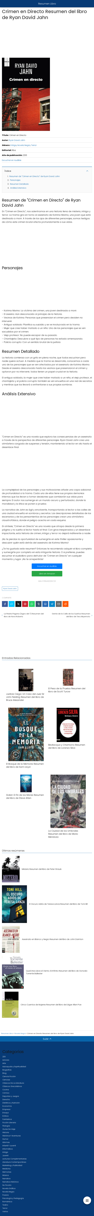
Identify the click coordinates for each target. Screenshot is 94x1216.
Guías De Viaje (8, 1129)
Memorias (6, 1172)
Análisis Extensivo (18, 188)
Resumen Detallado (19, 184)
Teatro (5, 1205)
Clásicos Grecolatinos (12, 1086)
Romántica (7, 1201)
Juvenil (5, 1155)
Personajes (15, 180)
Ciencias (6, 1080)
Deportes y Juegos (10, 1096)
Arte (4, 1063)
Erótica (5, 1116)
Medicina (6, 1168)
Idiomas (6, 1142)
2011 (4, 1056)
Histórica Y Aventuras (11, 1136)
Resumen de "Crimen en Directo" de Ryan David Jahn (34, 176)
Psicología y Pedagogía (13, 1198)
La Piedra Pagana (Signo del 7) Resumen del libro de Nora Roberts (24, 615)
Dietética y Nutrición (11, 1103)
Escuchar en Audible (11, 160)
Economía (7, 1106)
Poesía (5, 1195)
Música (5, 1175)
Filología (6, 1126)
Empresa (6, 1109)
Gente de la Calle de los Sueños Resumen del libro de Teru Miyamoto (71, 615)
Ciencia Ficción (9, 1076)
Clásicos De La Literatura (13, 1083)
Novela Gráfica (8, 1188)
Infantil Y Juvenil (9, 1145)
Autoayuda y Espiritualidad (14, 1066)
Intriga (14, 145)
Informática (7, 1149)
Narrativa (6, 1178)
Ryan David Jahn (17, 140)
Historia (5, 1132)
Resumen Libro (47, 3)
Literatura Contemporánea (14, 1162)
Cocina (5, 1089)
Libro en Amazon (47, 573)
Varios (5, 1211)
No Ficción (6, 1185)
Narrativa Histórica (10, 1182)
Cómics (5, 1093)
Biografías (7, 1070)
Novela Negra (23, 145)
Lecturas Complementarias (14, 1159)
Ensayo (5, 1112)
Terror (34, 145)
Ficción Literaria (9, 1122)
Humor (5, 1139)
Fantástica (7, 1119)
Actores (5, 1060)
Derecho (6, 1099)
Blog (4, 1073)
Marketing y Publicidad (12, 1165)
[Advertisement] (47, 38)
